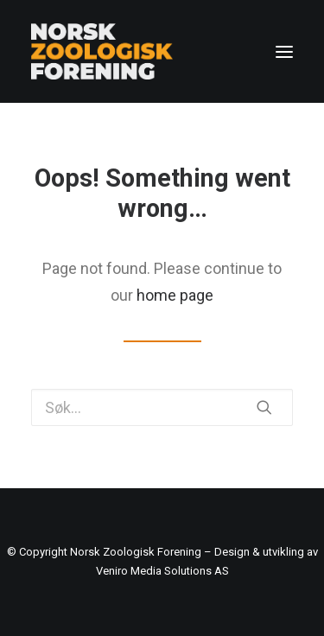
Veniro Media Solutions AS (162, 570)
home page (175, 295)
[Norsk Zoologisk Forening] (102, 51)
